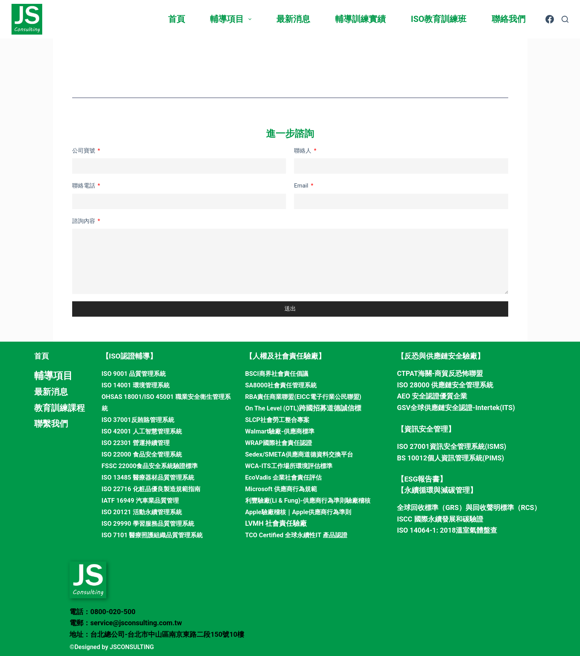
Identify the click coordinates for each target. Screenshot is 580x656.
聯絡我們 (508, 19)
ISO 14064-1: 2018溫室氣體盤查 (447, 530)
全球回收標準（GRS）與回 (438, 507)
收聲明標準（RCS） (510, 507)
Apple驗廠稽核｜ (271, 510)
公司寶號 (84, 150)
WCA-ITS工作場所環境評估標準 (294, 465)
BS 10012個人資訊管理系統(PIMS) (450, 458)
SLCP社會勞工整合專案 (281, 419)
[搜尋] (565, 19)
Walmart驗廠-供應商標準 (283, 430)
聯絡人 (303, 150)
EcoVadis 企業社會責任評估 (288, 476)
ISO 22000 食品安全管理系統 (146, 453)
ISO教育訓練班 (438, 19)
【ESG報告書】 (422, 479)
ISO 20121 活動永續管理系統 (146, 510)
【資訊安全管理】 (426, 429)
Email (302, 185)
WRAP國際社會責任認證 (282, 442)
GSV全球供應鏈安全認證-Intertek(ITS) (456, 408)
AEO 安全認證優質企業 (432, 396)
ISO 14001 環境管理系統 (139, 385)
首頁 (176, 19)
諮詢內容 (84, 221)
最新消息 (293, 19)
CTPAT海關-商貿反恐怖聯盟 (440, 373)
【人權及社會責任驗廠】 (285, 356)
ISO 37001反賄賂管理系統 (142, 419)
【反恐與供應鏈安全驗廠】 (440, 356)
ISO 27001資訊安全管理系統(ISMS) (451, 446)
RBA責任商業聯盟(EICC (281, 396)
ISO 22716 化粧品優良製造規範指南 (157, 487)
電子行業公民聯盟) (346, 396)
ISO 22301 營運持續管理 (139, 442)
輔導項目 (232, 19)
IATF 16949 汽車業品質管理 (145, 499)
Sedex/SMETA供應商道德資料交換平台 (305, 453)
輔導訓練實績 (360, 19)
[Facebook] (549, 19)
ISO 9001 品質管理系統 (138, 373)
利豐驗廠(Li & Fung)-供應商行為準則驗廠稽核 (315, 499)
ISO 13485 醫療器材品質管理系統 (153, 476)
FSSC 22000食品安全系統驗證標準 (155, 465)
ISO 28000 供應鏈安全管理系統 (445, 385)
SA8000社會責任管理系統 (285, 385)
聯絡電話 (84, 185)
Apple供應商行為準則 (330, 510)
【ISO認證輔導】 (129, 356)
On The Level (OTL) (275, 408)
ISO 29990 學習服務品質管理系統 (153, 522)
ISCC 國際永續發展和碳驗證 (440, 519)
